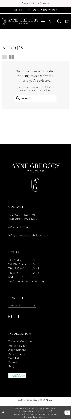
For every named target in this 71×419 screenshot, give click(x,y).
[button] (43, 21)
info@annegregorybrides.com (28, 235)
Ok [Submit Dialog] (67, 412)
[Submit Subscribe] (33, 306)
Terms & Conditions (21, 341)
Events (13, 362)
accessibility (16, 354)
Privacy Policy (17, 345)
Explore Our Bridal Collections (35, 3)
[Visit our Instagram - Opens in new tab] (10, 316)
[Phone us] (51, 21)
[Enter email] (22, 306)
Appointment (17, 350)
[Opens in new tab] (17, 375)
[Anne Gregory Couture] (20, 21)
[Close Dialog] (3, 412)
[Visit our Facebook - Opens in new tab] (18, 316)
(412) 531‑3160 (19, 227)
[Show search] (59, 21)
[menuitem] (43, 21)
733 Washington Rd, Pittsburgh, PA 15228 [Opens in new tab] (22, 217)
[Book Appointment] (35, 10)
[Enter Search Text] (35, 98)
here (46, 416)
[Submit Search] (18, 98)
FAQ (11, 366)
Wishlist (13, 358)
